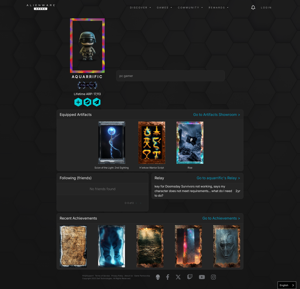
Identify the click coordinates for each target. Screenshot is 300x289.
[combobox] (287, 285)
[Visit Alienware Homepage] (158, 277)
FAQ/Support (88, 276)
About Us (129, 276)
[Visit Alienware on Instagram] (213, 277)
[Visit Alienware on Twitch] (190, 277)
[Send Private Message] (96, 102)
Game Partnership (142, 276)
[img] (88, 7)
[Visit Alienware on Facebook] (167, 277)
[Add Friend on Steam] (87, 102)
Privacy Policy (117, 276)
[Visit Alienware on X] (178, 277)
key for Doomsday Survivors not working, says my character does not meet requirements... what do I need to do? (193, 190)
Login (266, 7)
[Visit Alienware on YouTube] (202, 277)
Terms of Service (102, 276)
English (284, 285)
